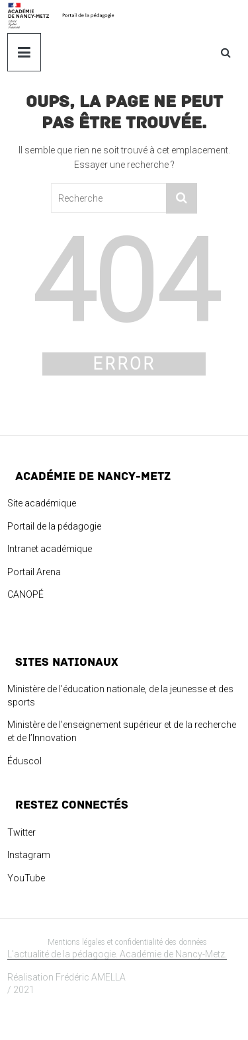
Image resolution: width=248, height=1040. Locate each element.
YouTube (26, 878)
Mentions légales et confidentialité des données (127, 942)
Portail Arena (34, 572)
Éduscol (24, 761)
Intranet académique (49, 548)
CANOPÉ (25, 594)
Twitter (21, 832)
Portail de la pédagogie (54, 526)
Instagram (28, 855)
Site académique (41, 503)
